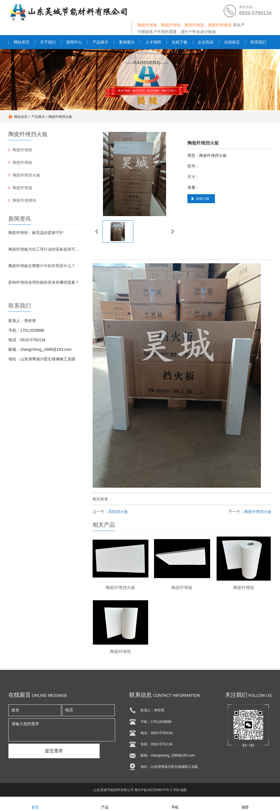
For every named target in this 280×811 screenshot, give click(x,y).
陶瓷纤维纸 (22, 150)
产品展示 (100, 42)
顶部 (245, 803)
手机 (175, 803)
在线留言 (232, 42)
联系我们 (258, 42)
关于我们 (48, 42)
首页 (35, 803)
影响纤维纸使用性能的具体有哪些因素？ (43, 282)
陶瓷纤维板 (22, 162)
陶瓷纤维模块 (24, 200)
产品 (105, 803)
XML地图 (180, 790)
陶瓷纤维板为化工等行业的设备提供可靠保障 (44, 249)
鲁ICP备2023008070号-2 (153, 790)
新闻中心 (74, 42)
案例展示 (127, 42)
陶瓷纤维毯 (22, 187)
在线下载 (179, 42)
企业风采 (206, 42)
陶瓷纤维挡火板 (60, 117)
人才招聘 (153, 42)
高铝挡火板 (118, 511)
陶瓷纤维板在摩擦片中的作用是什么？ (41, 266)
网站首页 (21, 42)
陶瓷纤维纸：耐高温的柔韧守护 (35, 232)
